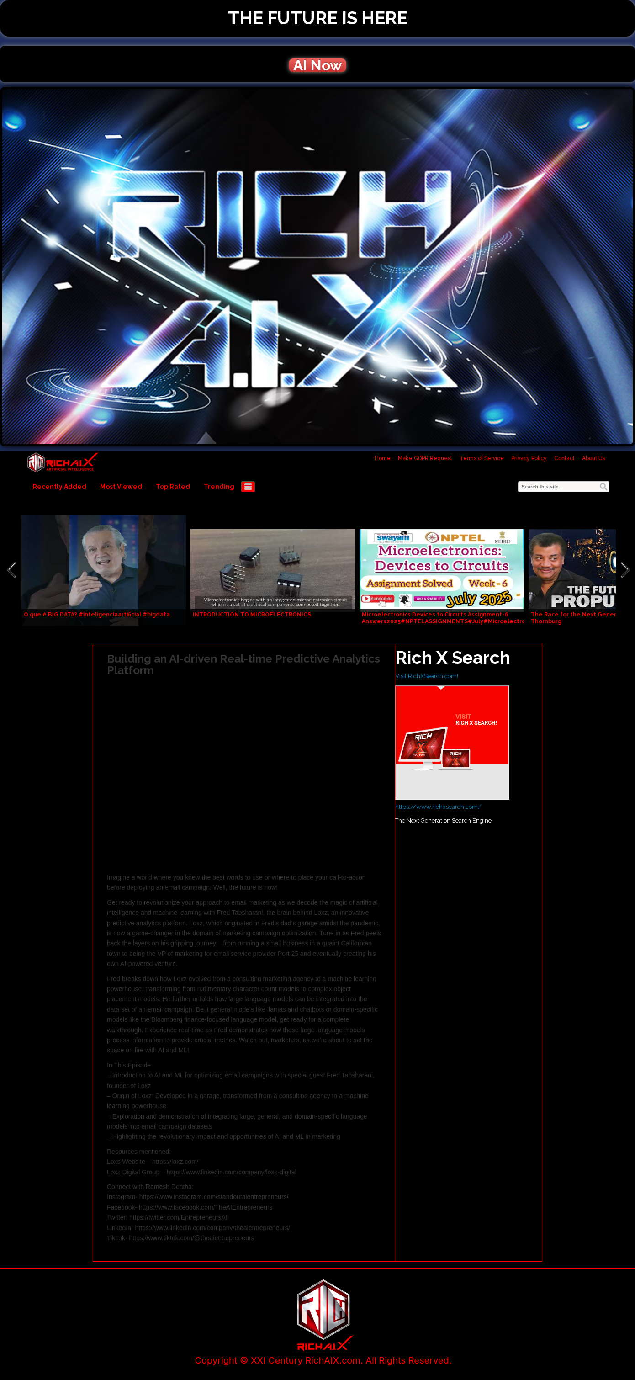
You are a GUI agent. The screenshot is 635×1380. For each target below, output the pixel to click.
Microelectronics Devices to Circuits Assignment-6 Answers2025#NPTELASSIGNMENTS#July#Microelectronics (449, 618)
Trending (219, 486)
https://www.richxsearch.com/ (438, 806)
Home (383, 458)
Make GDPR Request (425, 458)
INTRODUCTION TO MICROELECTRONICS (252, 614)
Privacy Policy (529, 458)
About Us (593, 458)
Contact (564, 458)
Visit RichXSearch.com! (426, 676)
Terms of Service (482, 458)
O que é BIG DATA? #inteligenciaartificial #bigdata (97, 614)
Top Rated (173, 486)
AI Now (317, 65)
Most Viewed (121, 486)
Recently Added (59, 486)
